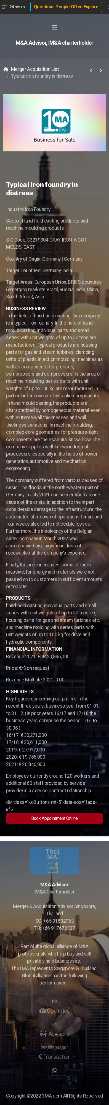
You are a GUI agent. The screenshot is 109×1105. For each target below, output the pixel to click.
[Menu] (54, 27)
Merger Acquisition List (35, 69)
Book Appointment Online (54, 818)
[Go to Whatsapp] (54, 1071)
